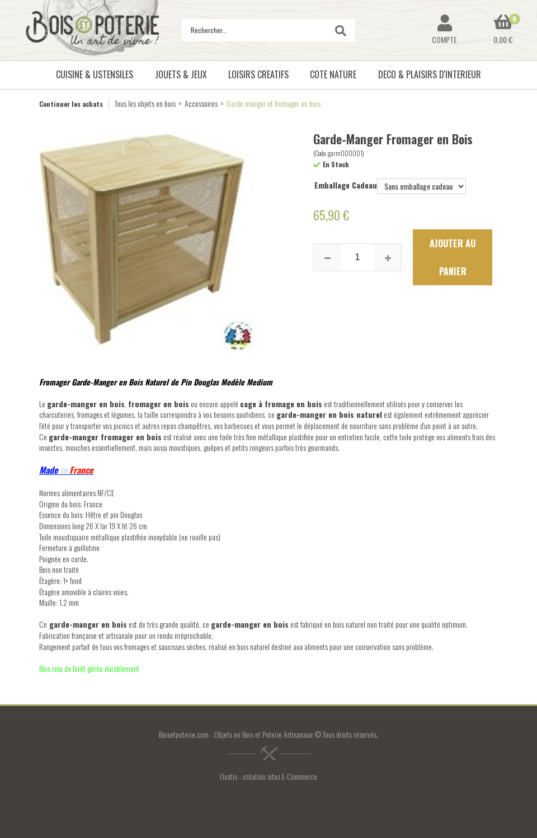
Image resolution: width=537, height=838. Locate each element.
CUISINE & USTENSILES (94, 74)
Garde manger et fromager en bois (274, 103)
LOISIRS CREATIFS (258, 74)
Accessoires (201, 103)
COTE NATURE (333, 74)
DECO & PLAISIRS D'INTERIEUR (429, 74)
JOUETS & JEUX (181, 74)
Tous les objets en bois (145, 103)
